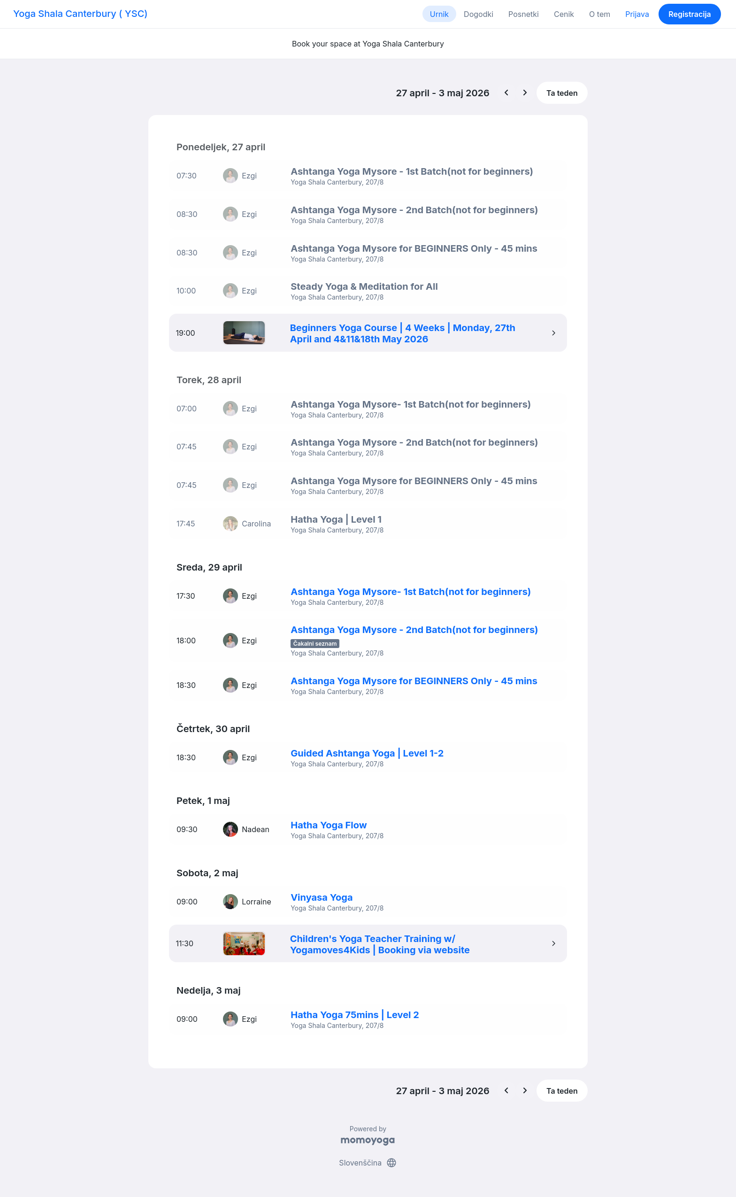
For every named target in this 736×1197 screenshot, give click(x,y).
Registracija (689, 14)
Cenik (564, 14)
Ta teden (562, 93)
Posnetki (523, 14)
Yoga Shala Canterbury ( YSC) (80, 13)
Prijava (637, 14)
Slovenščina (368, 1153)
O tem (599, 14)
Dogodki (478, 14)
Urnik (439, 14)
